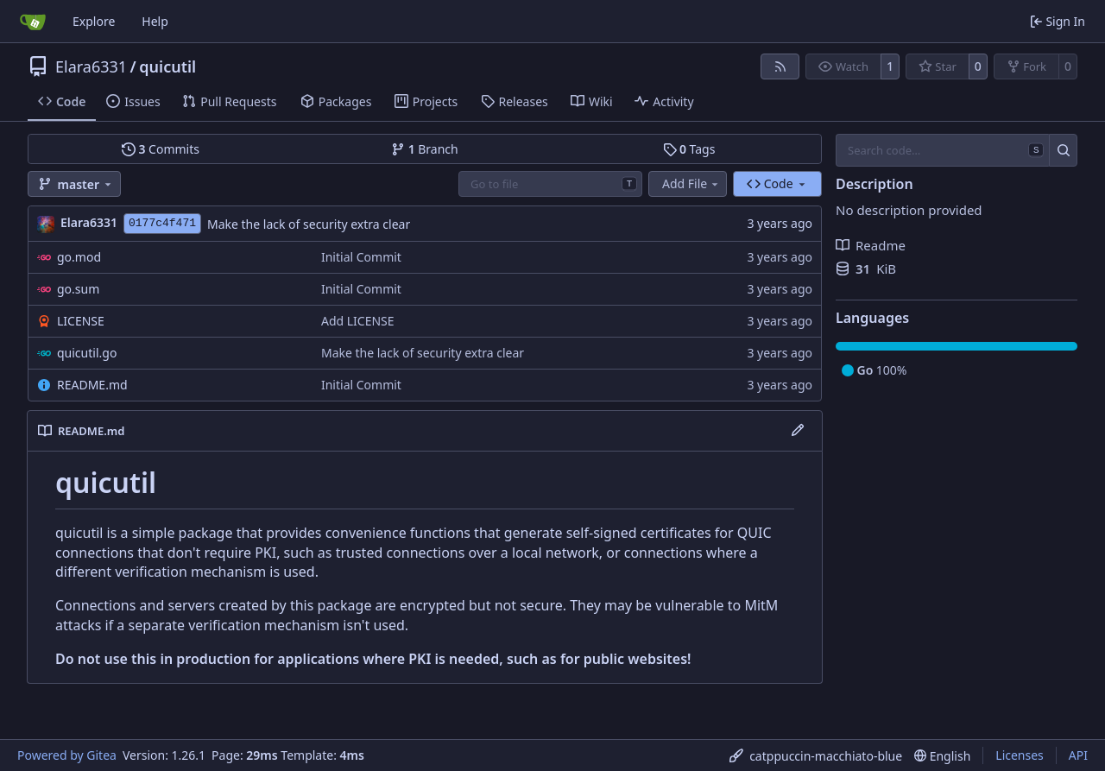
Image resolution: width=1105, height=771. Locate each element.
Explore (94, 21)
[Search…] (1063, 150)
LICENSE (80, 321)
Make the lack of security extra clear (308, 224)
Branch (424, 149)
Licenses (1019, 755)
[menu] (815, 756)
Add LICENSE (358, 321)
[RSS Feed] (780, 66)
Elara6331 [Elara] (88, 222)
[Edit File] (797, 431)
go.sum (78, 289)
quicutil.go (87, 352)
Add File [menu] (691, 183)
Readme (871, 245)
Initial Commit (361, 257)
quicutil (167, 66)
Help (155, 21)
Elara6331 (91, 66)
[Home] (33, 21)
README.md (92, 384)
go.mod (79, 257)
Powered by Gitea (67, 755)
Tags (689, 149)
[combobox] (550, 184)
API (1078, 755)
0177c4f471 (162, 223)
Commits (160, 149)
